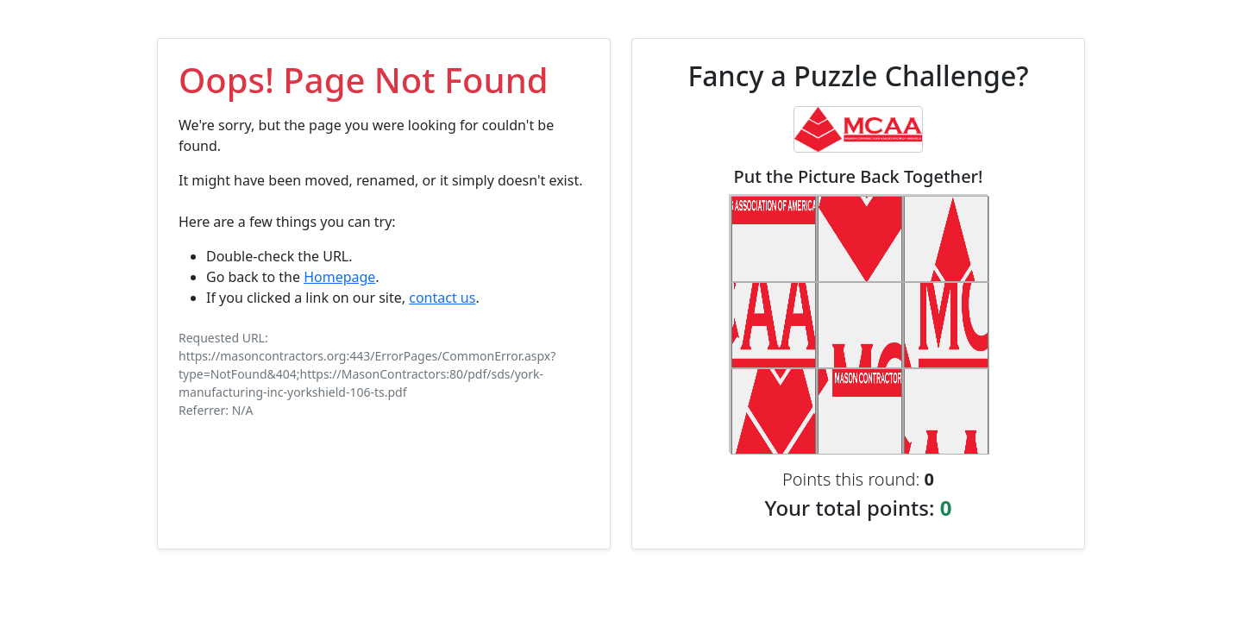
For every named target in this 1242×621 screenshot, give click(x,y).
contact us (442, 297)
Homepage (339, 276)
